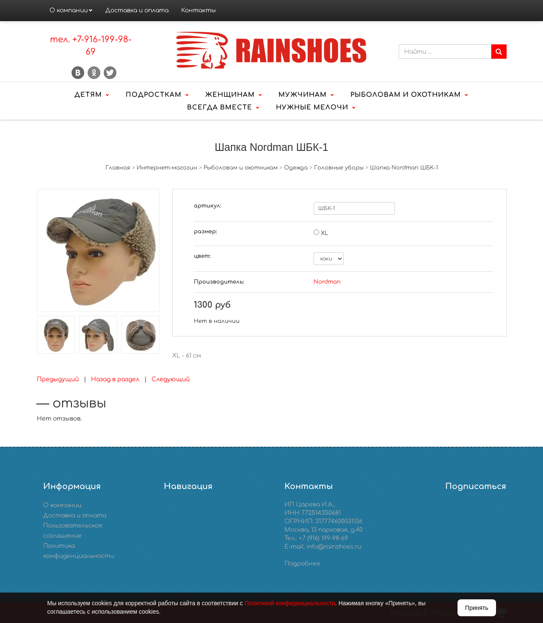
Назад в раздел (115, 379)
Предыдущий (58, 379)
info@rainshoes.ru (333, 547)
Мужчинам (302, 94)
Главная (117, 168)
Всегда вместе (219, 107)
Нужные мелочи (312, 107)
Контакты (198, 10)
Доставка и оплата (136, 10)
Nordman (327, 282)
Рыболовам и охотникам (405, 94)
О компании (69, 10)
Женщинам (230, 94)
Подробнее (302, 563)
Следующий (171, 379)
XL (324, 233)
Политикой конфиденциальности (290, 603)
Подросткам (154, 94)
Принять (476, 607)
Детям (88, 94)
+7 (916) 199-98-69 (323, 538)
